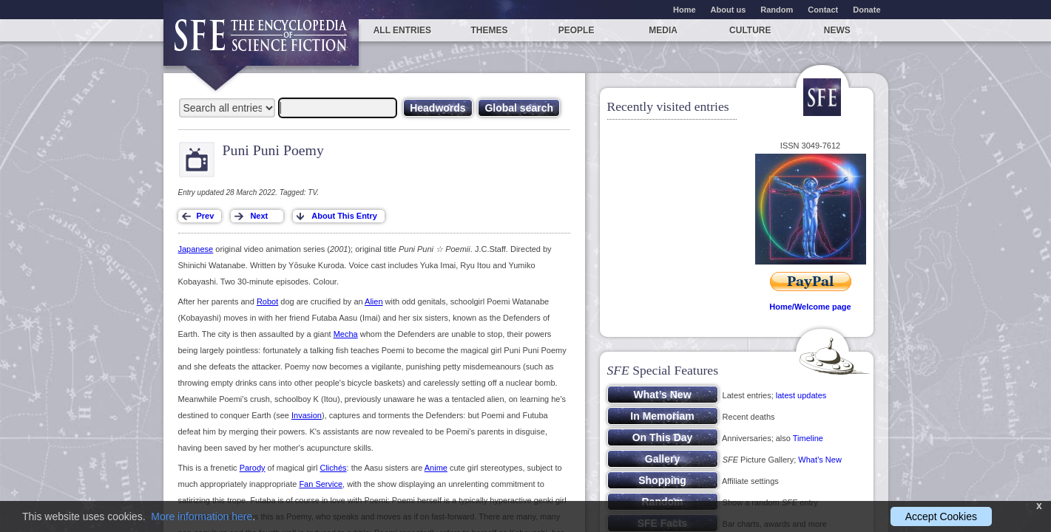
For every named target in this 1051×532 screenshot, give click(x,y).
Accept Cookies (941, 516)
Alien (373, 301)
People (576, 30)
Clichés (333, 467)
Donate (866, 9)
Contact (823, 9)
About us (728, 9)
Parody (253, 467)
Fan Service (320, 484)
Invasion (306, 415)
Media (663, 30)
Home (684, 9)
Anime (436, 467)
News (837, 30)
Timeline (808, 438)
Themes (488, 30)
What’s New (819, 459)
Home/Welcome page (810, 306)
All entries (402, 30)
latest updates (801, 395)
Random (776, 9)
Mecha (346, 334)
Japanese (196, 249)
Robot (267, 301)
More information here (201, 516)
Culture (750, 30)
